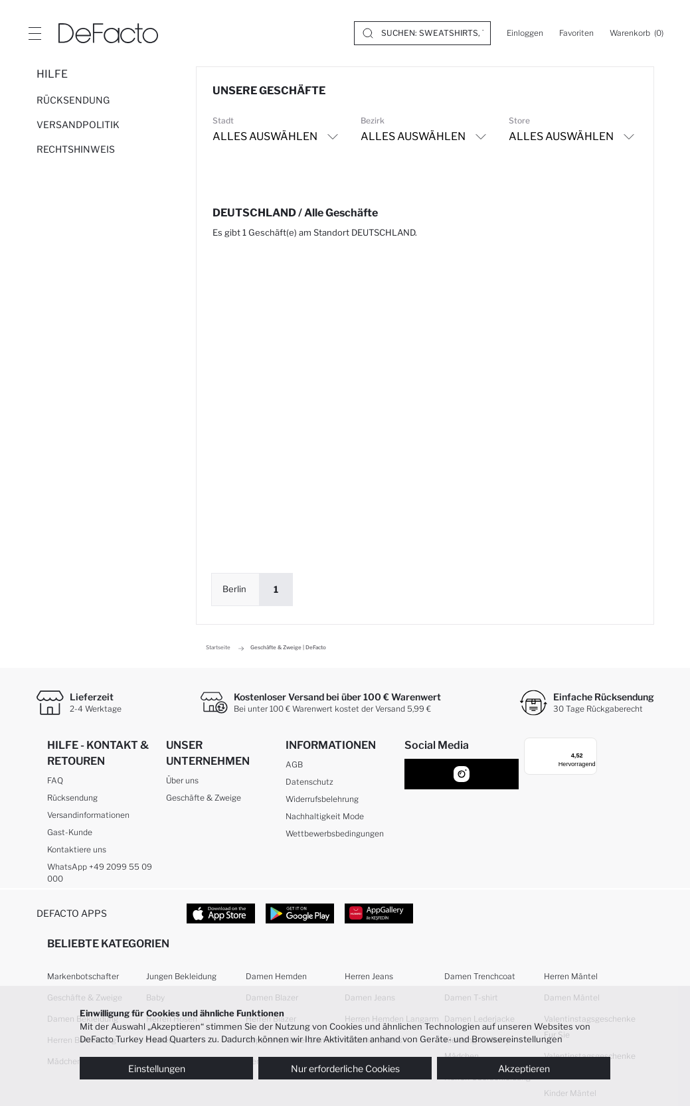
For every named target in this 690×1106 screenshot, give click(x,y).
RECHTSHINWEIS (76, 149)
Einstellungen (166, 1068)
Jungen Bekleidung (181, 976)
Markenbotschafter (83, 976)
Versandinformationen (88, 815)
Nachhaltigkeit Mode (325, 816)
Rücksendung (72, 798)
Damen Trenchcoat (479, 976)
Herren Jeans (369, 976)
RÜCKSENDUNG (73, 100)
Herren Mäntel (571, 976)
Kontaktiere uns (76, 849)
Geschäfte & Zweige (203, 798)
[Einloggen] (525, 33)
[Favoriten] (576, 33)
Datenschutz (309, 782)
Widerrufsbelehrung (322, 799)
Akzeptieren (524, 1068)
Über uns (182, 780)
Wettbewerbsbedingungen (335, 833)
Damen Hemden (276, 976)
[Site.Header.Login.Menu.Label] (35, 33)
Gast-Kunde (69, 832)
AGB (294, 764)
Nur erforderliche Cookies (345, 1068)
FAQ (55, 780)
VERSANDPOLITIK (78, 124)
